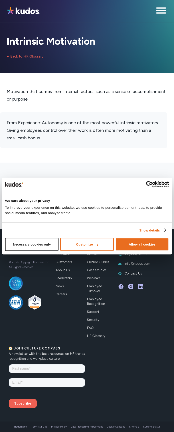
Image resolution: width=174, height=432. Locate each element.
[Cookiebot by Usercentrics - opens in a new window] (149, 184)
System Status (151, 426)
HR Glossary (96, 336)
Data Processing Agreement (87, 426)
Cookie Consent (116, 426)
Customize (87, 244)
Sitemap (134, 426)
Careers (61, 294)
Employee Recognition (96, 301)
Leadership (64, 278)
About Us (63, 270)
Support (93, 312)
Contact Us (133, 273)
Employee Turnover (94, 288)
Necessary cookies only (32, 244)
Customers (64, 262)
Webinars (94, 278)
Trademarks (20, 426)
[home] (23, 11)
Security (93, 320)
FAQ (90, 328)
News (60, 286)
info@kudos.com (137, 264)
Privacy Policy (59, 426)
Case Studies (97, 270)
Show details (149, 230)
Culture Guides (98, 262)
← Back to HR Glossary (25, 56)
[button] (161, 11)
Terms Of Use (39, 426)
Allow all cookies (142, 244)
